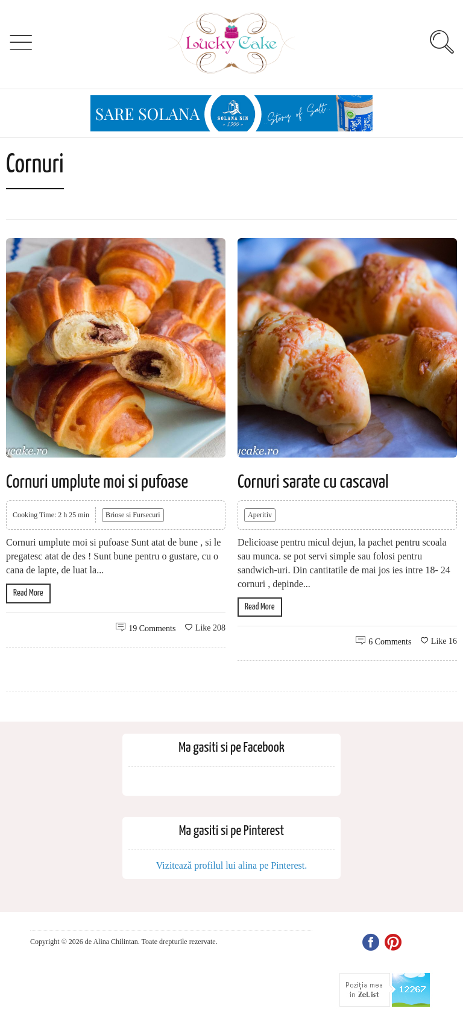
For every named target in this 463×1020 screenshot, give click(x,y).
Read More (28, 592)
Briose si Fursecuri (133, 515)
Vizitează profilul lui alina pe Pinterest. (231, 865)
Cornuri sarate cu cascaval (313, 482)
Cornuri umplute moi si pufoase (97, 482)
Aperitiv (260, 515)
